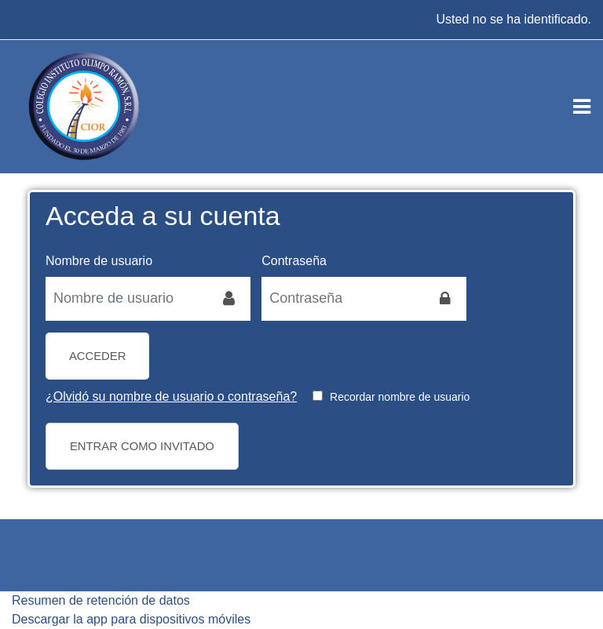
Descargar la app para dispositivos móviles (131, 619)
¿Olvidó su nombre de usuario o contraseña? (171, 396)
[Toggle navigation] (581, 106)
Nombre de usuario (99, 260)
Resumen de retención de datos (101, 600)
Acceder (97, 356)
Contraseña (294, 260)
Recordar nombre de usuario (400, 397)
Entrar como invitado (142, 446)
